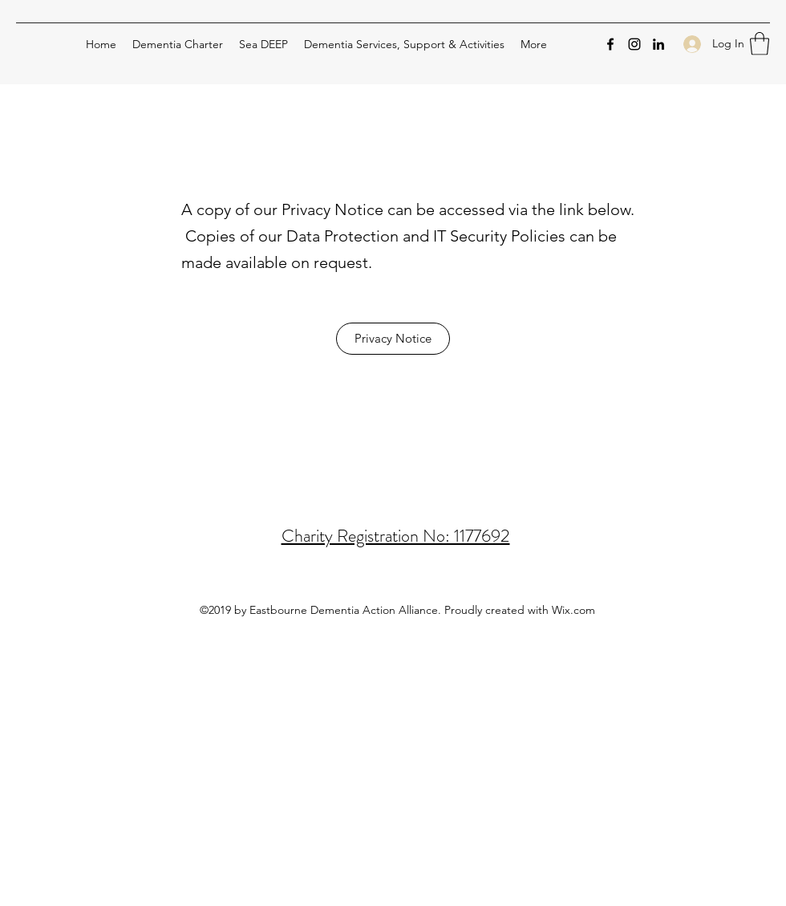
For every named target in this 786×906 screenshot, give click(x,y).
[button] (759, 43)
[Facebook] (610, 44)
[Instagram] (634, 44)
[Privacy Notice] (393, 339)
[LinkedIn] (658, 44)
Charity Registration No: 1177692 (396, 535)
